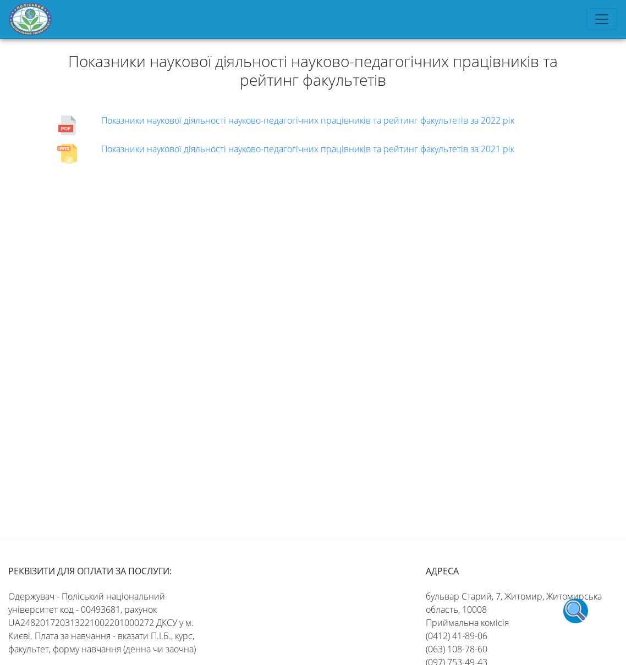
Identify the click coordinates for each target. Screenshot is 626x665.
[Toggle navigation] (601, 19)
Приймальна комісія (467, 623)
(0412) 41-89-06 (456, 636)
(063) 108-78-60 (456, 649)
